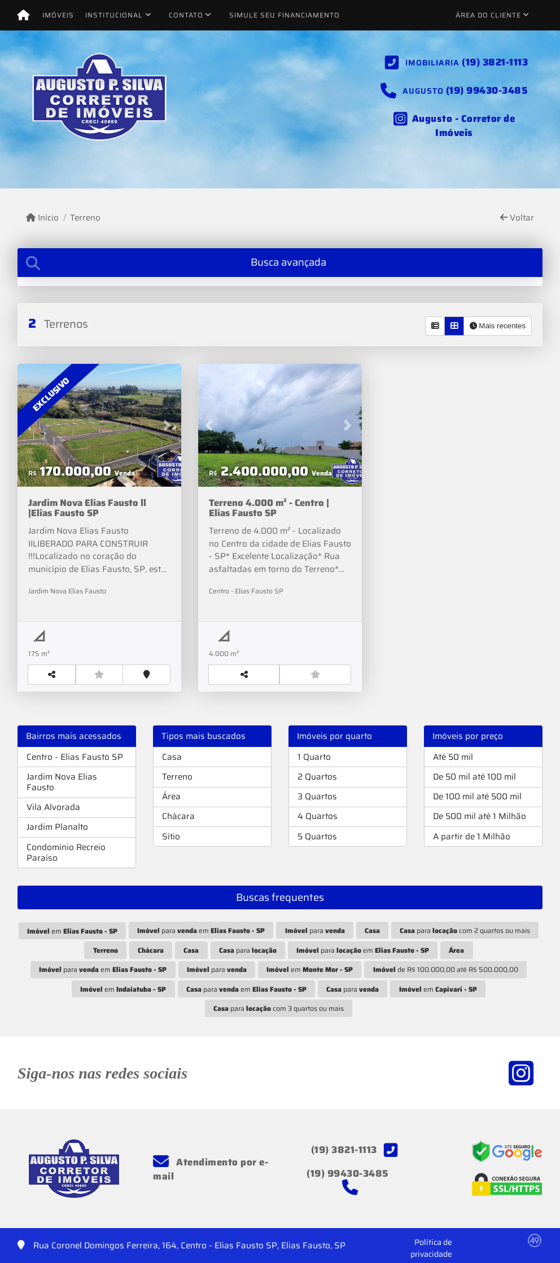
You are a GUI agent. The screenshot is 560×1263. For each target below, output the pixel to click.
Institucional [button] (114, 15)
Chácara (178, 816)
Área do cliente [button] (488, 15)
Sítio (171, 836)
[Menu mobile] (23, 15)
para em (201, 930)
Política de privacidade (431, 1248)
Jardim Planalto (57, 827)
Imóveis (58, 15)
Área (171, 796)
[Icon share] (454, 124)
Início (42, 218)
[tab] (280, 262)
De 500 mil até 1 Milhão (479, 816)
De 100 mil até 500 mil (477, 796)
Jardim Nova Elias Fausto (62, 782)
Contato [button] (186, 15)
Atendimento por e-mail (210, 1169)
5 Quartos (317, 836)
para (315, 930)
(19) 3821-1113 (495, 62)
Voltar (517, 218)
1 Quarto (314, 757)
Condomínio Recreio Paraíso (66, 852)
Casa (172, 757)
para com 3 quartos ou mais (278, 1008)
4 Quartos (318, 816)
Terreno (85, 218)
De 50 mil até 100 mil (474, 777)
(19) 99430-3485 (487, 90)
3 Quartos (317, 796)
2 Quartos (317, 777)
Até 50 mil (453, 757)
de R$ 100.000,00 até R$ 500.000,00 (445, 969)
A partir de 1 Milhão (471, 836)
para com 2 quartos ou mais (465, 930)
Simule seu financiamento (284, 15)
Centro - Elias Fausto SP (75, 757)
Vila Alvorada (53, 807)
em (72, 931)
